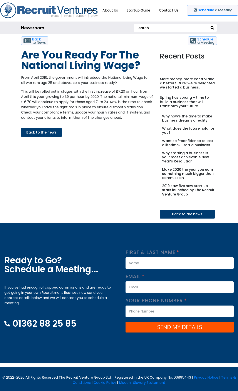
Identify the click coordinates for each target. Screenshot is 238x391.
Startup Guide (138, 10)
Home (89, 10)
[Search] (212, 28)
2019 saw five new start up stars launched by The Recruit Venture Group (188, 190)
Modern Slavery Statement (142, 382)
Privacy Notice (206, 377)
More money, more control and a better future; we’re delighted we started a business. (187, 83)
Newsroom (32, 28)
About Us (110, 10)
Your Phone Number (156, 300)
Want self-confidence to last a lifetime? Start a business (187, 142)
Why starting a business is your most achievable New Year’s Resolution (185, 157)
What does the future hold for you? (188, 130)
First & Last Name (152, 252)
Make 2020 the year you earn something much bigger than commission (188, 173)
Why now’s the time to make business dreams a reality (187, 118)
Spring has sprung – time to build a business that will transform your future (184, 101)
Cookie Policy (105, 382)
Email (135, 276)
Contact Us (168, 10)
